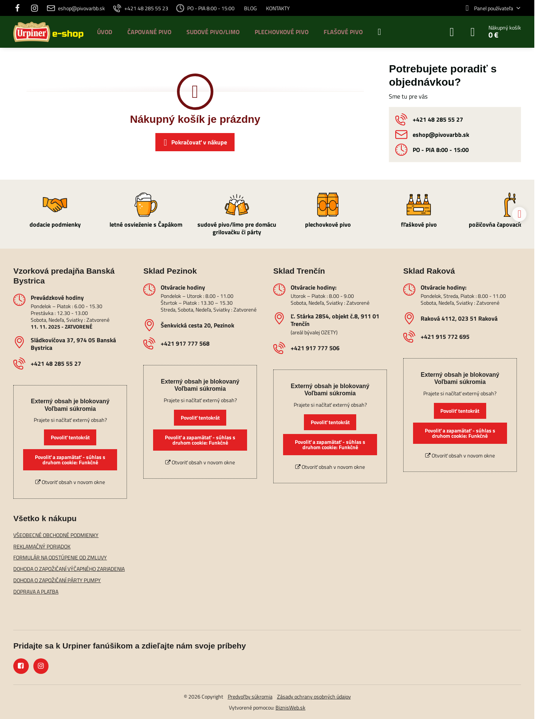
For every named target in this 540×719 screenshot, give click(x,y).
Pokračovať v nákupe (194, 142)
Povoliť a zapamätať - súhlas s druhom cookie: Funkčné (70, 459)
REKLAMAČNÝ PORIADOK (41, 546)
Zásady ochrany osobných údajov (314, 696)
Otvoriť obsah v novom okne (70, 482)
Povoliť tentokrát (70, 437)
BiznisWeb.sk (290, 707)
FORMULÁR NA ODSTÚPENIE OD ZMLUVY (60, 557)
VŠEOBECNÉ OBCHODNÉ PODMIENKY (56, 535)
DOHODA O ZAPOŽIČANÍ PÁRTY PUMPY (57, 580)
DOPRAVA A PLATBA (35, 591)
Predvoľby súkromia (250, 696)
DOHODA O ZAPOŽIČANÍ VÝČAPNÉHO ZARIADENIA (69, 569)
